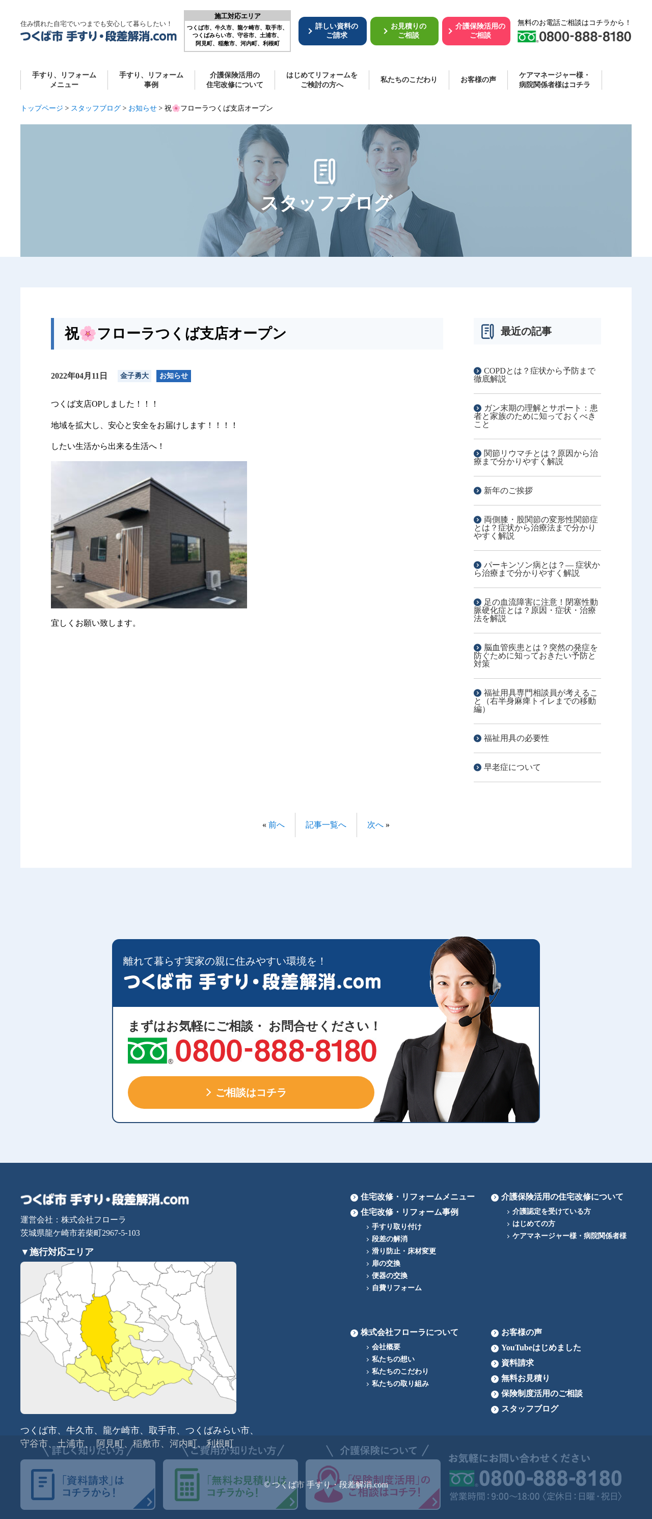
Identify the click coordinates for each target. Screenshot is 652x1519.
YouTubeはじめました (541, 1347)
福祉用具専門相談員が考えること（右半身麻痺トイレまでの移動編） (536, 700)
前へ (276, 824)
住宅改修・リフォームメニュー (418, 1196)
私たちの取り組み (400, 1384)
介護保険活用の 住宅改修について (234, 80)
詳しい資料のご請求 (336, 30)
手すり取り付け (397, 1227)
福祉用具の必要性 (516, 738)
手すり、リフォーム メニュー (64, 80)
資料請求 (517, 1362)
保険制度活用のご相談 (542, 1393)
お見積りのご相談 (408, 30)
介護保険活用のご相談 (480, 30)
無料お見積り (525, 1378)
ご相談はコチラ (251, 1092)
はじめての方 (533, 1224)
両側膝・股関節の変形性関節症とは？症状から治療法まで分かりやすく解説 (536, 527)
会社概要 (386, 1347)
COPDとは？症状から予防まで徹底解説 (534, 374)
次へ (375, 824)
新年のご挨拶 (508, 490)
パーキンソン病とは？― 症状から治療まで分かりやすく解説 (537, 569)
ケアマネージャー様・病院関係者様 (569, 1236)
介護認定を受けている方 (551, 1211)
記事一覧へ (326, 824)
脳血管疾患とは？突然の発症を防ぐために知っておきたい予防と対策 (536, 655)
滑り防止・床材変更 (404, 1251)
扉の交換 (386, 1263)
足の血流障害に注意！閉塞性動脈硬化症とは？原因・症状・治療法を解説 (536, 610)
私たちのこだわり (409, 80)
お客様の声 (478, 80)
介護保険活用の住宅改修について (562, 1196)
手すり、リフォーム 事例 (151, 80)
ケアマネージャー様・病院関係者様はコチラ (554, 80)
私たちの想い (393, 1359)
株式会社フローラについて (409, 1332)
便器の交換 (390, 1276)
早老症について (512, 767)
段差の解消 (390, 1239)
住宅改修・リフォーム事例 (409, 1212)
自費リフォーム (397, 1288)
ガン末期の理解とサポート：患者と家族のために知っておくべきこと (536, 416)
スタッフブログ (529, 1408)
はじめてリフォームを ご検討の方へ (322, 80)
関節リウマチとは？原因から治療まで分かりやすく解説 (536, 457)
